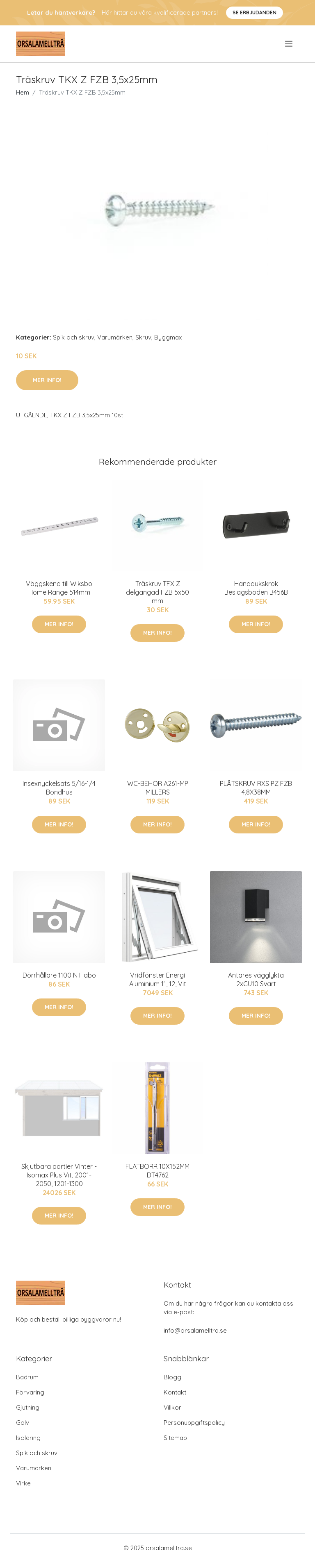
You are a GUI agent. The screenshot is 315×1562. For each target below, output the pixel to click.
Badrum (27, 1377)
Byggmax (168, 337)
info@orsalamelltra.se (195, 1330)
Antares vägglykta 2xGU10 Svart (256, 979)
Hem (22, 92)
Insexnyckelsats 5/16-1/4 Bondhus (59, 787)
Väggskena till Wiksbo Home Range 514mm (59, 588)
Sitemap (175, 1438)
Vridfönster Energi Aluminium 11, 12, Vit (157, 979)
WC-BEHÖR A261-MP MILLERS (157, 787)
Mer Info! (47, 380)
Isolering (28, 1438)
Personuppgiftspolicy (194, 1422)
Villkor (172, 1407)
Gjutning (27, 1407)
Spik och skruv (73, 337)
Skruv (143, 337)
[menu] (289, 44)
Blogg (172, 1377)
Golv (22, 1422)
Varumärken (114, 337)
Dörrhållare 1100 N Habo (59, 975)
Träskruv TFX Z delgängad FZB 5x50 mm (157, 592)
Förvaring (30, 1392)
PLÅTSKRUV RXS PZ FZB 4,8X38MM (256, 787)
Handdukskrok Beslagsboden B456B (256, 588)
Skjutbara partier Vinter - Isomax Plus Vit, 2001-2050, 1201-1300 (59, 1175)
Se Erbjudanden (254, 12)
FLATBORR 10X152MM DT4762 (157, 1170)
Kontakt (175, 1392)
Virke (23, 1483)
